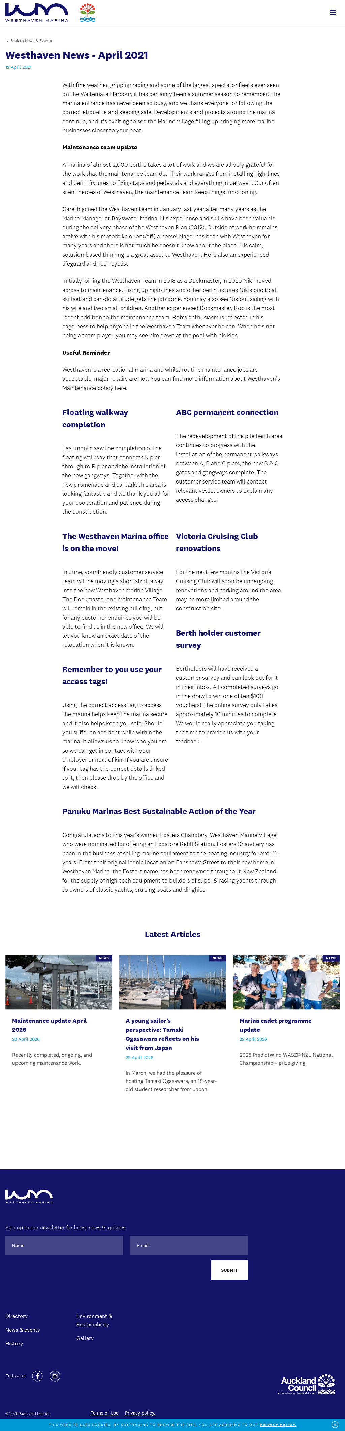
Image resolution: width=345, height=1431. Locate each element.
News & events (22, 1329)
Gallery (85, 1338)
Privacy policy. (140, 1413)
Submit (229, 1270)
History (14, 1343)
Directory (16, 1315)
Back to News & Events (28, 40)
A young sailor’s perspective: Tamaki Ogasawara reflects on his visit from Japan (162, 1035)
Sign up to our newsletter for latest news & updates (65, 1227)
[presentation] (56, 1273)
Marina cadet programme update (276, 1026)
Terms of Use (104, 1413)
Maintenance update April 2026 (49, 1026)
